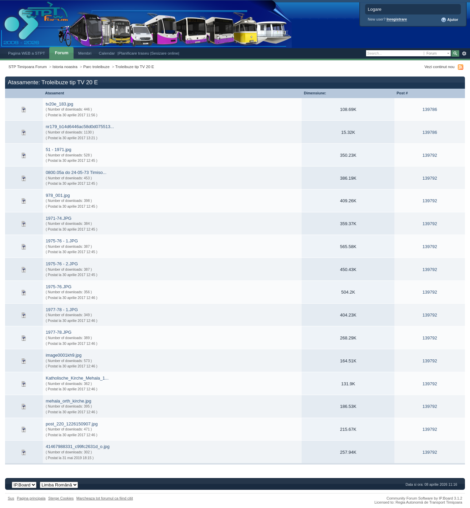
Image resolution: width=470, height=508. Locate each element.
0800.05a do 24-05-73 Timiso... (76, 172)
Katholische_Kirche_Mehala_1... (77, 378)
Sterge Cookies (61, 498)
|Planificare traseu (133, 53)
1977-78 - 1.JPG (62, 309)
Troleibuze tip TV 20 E (134, 66)
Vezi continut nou (439, 66)
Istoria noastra (65, 66)
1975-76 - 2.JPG (62, 263)
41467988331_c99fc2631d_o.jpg (77, 446)
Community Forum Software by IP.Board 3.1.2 (424, 498)
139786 (429, 109)
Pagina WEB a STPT (26, 53)
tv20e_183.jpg (59, 104)
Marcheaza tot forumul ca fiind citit (104, 498)
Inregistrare (397, 19)
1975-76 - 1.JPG (62, 240)
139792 (429, 155)
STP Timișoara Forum (27, 66)
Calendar (107, 53)
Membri (84, 53)
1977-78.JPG (59, 332)
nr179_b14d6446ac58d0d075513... (80, 126)
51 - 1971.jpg (58, 149)
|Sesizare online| (164, 53)
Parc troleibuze (96, 66)
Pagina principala (31, 498)
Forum (61, 52)
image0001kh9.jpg (63, 355)
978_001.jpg (58, 195)
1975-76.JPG (59, 286)
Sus (11, 498)
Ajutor (449, 20)
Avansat (464, 53)
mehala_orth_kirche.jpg (68, 401)
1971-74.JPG (59, 218)
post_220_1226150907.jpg (72, 423)
